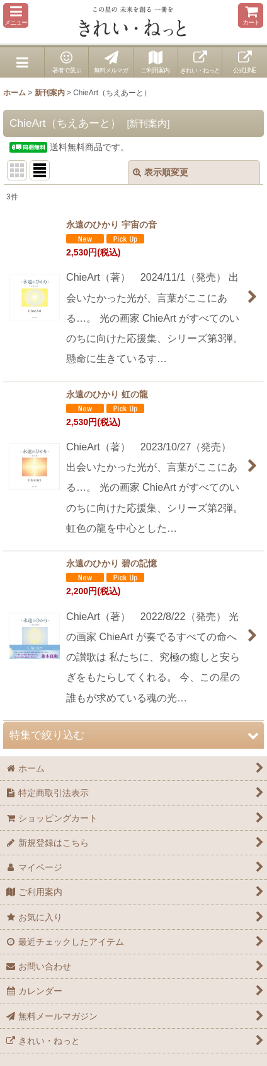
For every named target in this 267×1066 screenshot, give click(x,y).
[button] (15, 15)
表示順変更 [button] (160, 172)
